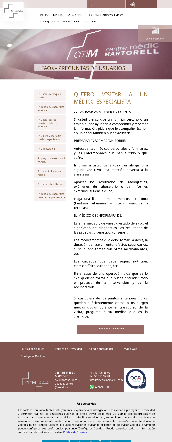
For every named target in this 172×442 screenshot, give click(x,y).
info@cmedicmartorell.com (106, 380)
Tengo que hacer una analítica (51, 108)
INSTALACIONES (76, 15)
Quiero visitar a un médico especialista (49, 137)
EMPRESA (57, 15)
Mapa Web (130, 349)
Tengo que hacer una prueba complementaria (51, 195)
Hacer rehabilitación (50, 183)
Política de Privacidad (68, 349)
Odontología (46, 148)
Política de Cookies (75, 432)
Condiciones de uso (101, 349)
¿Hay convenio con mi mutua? (51, 159)
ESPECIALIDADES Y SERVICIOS (106, 15)
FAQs (77, 21)
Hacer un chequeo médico (49, 95)
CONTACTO (90, 21)
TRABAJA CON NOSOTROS (55, 21)
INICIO (44, 15)
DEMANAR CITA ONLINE (110, 328)
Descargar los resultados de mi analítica (47, 122)
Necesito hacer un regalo (49, 172)
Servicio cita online (155, 38)
